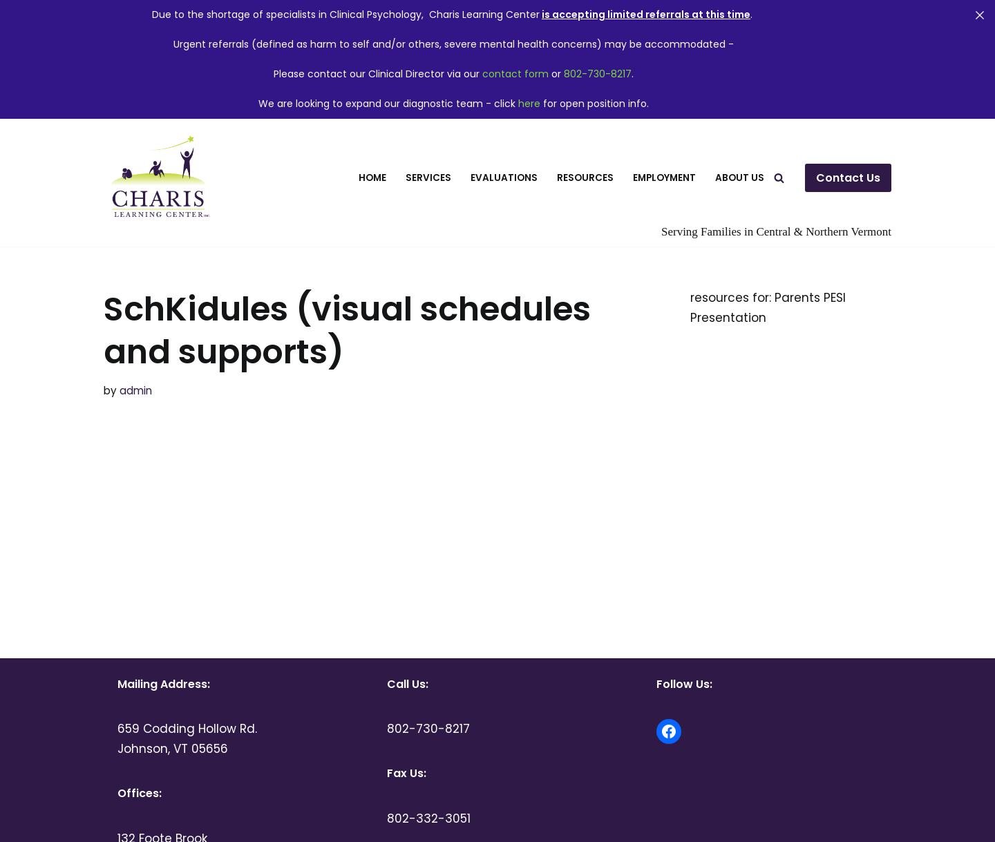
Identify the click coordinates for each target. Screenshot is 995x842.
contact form (515, 74)
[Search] (779, 178)
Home (372, 177)
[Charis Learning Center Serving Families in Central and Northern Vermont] (158, 178)
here (529, 104)
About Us (739, 177)
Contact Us (848, 178)
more (128, 453)
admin (136, 390)
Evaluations (504, 177)
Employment (664, 177)
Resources (585, 177)
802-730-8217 (598, 74)
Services (428, 177)
